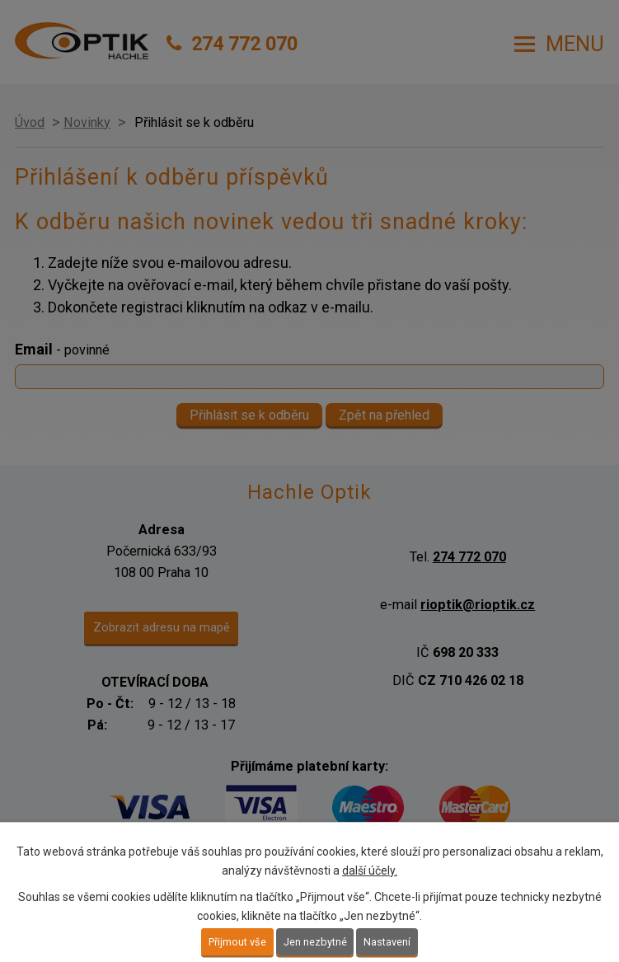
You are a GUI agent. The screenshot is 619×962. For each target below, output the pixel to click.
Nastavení (386, 942)
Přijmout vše (237, 942)
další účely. (369, 870)
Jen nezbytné (315, 942)
